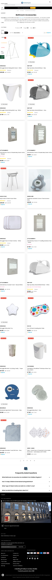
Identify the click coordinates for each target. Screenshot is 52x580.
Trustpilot (3, 494)
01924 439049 (4, 535)
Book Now (33, 7)
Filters (4, 33)
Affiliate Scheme (17, 561)
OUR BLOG (3, 557)
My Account (4, 559)
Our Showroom (4, 555)
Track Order (4, 561)
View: (31, 27)
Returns (15, 557)
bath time (21, 17)
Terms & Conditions (17, 565)
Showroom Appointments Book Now (11, 527)
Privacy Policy (16, 563)
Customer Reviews (5, 563)
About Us (3, 553)
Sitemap (3, 565)
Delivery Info (16, 555)
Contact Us (15, 553)
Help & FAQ (15, 559)
